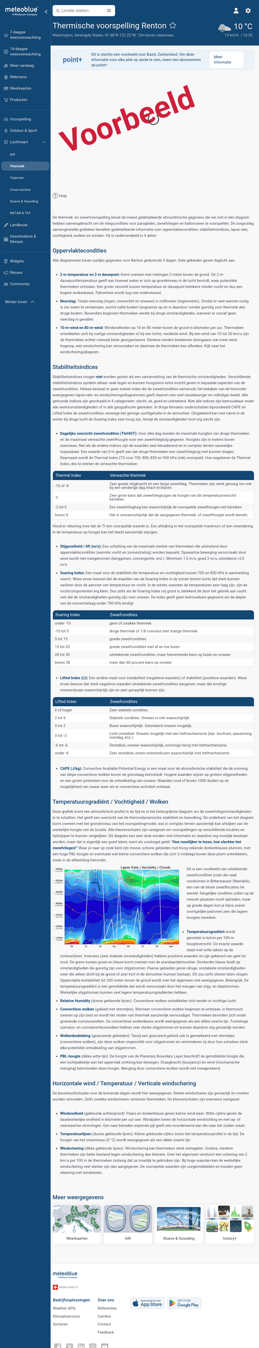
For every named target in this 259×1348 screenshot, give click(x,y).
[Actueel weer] (235, 29)
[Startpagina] (20, 11)
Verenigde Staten (91, 35)
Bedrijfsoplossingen (74, 1299)
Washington (66, 35)
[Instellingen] (248, 10)
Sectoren (63, 1325)
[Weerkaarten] (79, 1230)
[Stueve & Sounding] (180, 1230)
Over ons (108, 1299)
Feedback (108, 1333)
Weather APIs (67, 1308)
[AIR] (130, 1230)
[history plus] (230, 1230)
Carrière (107, 1317)
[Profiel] (236, 10)
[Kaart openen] (112, 10)
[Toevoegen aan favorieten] (175, 25)
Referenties (110, 1308)
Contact (107, 1325)
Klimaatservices (69, 1317)
